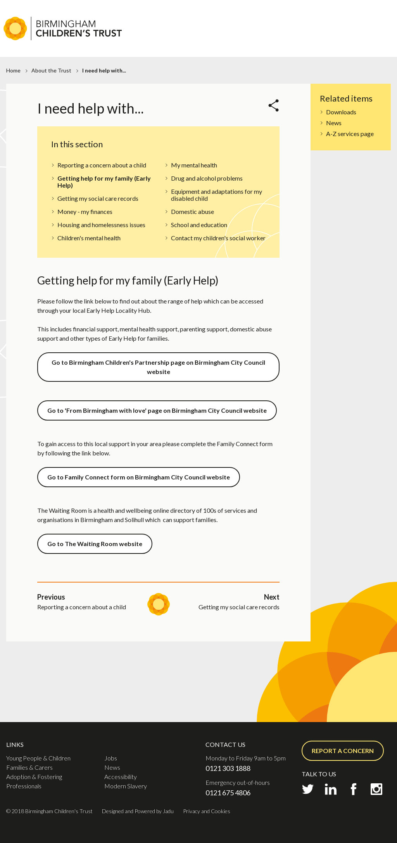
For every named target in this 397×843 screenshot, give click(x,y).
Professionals (349, 48)
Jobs (284, 7)
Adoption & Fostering (336, 37)
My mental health (194, 165)
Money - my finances (84, 211)
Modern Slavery (125, 786)
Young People (203, 37)
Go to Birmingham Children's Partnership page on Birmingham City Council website (158, 367)
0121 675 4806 (227, 792)
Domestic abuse (192, 211)
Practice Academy (326, 7)
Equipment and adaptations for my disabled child (216, 195)
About (260, 7)
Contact (374, 7)
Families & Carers (262, 37)
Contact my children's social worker (218, 237)
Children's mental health (89, 237)
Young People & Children (38, 758)
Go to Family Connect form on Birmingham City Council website (138, 477)
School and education (199, 224)
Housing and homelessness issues (101, 224)
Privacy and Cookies (206, 811)
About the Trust (51, 70)
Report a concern (343, 750)
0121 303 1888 (227, 768)
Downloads (341, 112)
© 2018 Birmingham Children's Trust (49, 811)
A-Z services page (350, 133)
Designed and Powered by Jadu (138, 811)
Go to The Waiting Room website (94, 543)
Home (13, 70)
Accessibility (120, 776)
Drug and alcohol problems (207, 178)
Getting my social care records (97, 198)
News (334, 122)
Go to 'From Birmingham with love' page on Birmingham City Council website (157, 410)
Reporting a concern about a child (101, 165)
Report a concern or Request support (336, 21)
